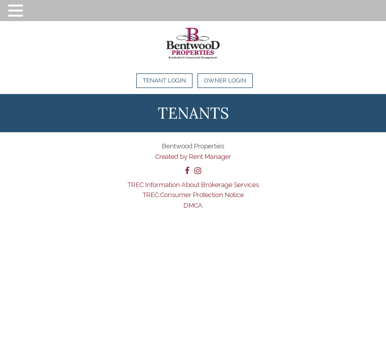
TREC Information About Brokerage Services (193, 185)
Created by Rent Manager (193, 156)
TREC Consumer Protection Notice (193, 195)
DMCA (193, 205)
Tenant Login (164, 80)
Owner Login (225, 80)
